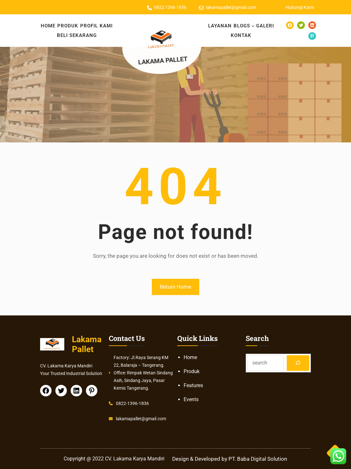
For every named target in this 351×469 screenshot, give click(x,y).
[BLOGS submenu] (253, 25)
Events (191, 399)
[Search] (298, 363)
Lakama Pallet (164, 60)
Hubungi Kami (300, 7)
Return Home (175, 287)
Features (193, 385)
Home (190, 357)
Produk (192, 371)
